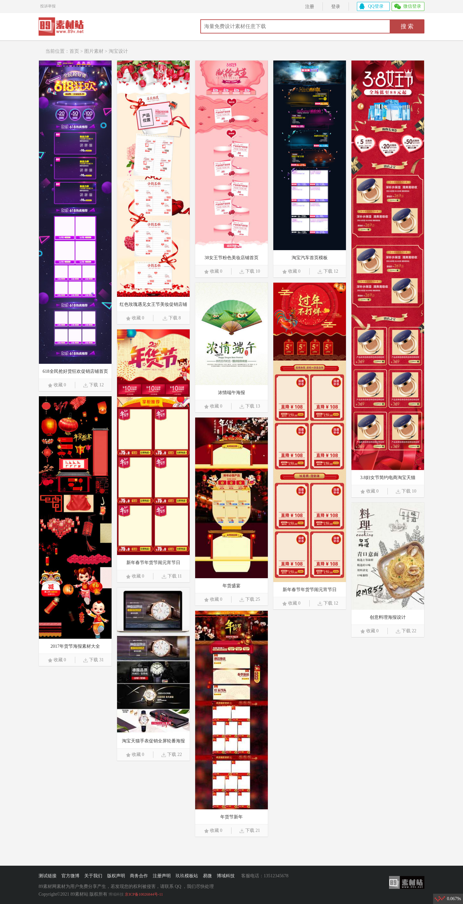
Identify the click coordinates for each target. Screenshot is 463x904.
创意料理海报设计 (388, 617)
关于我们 (93, 875)
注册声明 (162, 875)
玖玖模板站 (187, 875)
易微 (207, 875)
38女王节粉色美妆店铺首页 (231, 257)
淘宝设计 (118, 51)
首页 (74, 51)
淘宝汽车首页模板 (310, 257)
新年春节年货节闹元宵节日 (310, 589)
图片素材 (94, 51)
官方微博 (70, 875)
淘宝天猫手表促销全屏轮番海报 (153, 741)
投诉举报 (48, 5)
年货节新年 (231, 817)
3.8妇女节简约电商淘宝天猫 (387, 477)
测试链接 (48, 875)
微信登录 (412, 6)
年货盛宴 (231, 585)
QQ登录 (376, 6)
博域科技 (226, 875)
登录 (335, 6)
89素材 (64, 27)
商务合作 (139, 875)
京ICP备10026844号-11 (144, 894)
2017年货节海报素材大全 (75, 646)
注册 (309, 6)
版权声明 (116, 875)
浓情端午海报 (231, 392)
